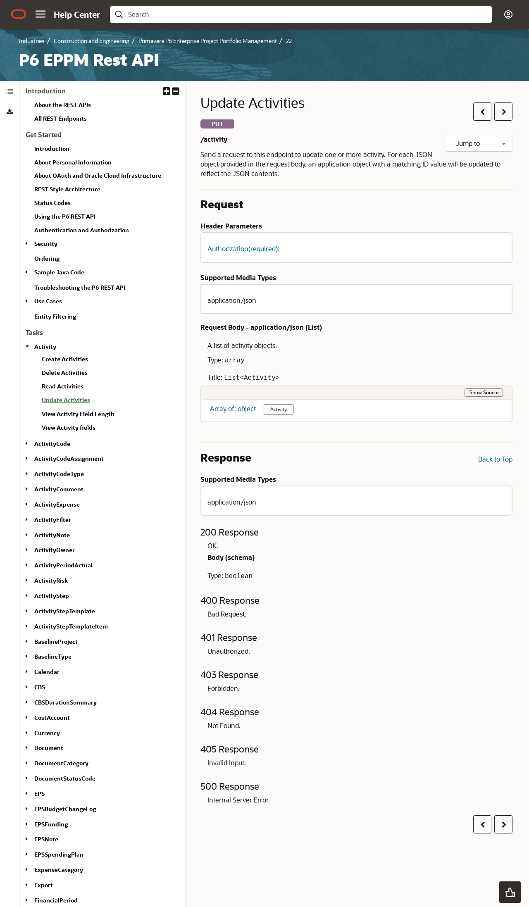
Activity (45, 346)
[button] (40, 14)
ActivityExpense (57, 504)
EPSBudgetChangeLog (65, 809)
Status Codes (52, 203)
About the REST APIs (62, 105)
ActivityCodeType (59, 474)
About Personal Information (73, 162)
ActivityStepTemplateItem (71, 626)
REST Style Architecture (67, 189)
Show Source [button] (483, 392)
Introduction (51, 148)
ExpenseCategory (58, 870)
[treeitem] (110, 401)
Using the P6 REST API (64, 216)
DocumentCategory (61, 763)
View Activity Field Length (78, 414)
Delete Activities (65, 372)
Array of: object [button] (233, 408)
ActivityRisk (51, 580)
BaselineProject (56, 641)
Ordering (47, 258)
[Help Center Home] (77, 14)
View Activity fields (68, 427)
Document (48, 748)
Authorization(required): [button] (243, 248)
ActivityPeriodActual (63, 565)
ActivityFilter (52, 520)
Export (43, 885)
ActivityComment (58, 489)
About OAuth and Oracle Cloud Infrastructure (97, 175)
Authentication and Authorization (81, 230)
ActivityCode (52, 444)
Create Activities (65, 359)
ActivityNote (52, 535)
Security (45, 244)
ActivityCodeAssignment (69, 458)
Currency (47, 733)
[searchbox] (307, 14)
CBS (39, 687)
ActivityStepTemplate (64, 611)
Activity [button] (278, 409)
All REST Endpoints (60, 118)
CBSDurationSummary (65, 702)
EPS (39, 793)
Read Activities (62, 386)
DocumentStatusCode (64, 778)
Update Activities (66, 400)
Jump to (480, 143)
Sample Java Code (59, 272)
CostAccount (52, 717)
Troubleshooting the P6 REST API (79, 287)
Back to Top (495, 459)
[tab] (9, 92)
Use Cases (48, 301)
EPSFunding (51, 824)
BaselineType (52, 656)
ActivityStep (51, 596)
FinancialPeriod (56, 900)
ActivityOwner (54, 550)
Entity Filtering (55, 316)
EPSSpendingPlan (58, 854)
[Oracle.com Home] (18, 14)
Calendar (47, 672)
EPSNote (46, 839)
